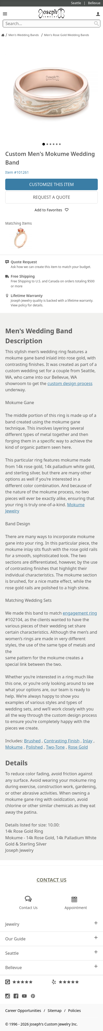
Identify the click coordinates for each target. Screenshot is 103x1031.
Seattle (51, 953)
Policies (74, 1010)
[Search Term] (51, 23)
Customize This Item (51, 184)
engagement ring (80, 613)
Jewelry (51, 924)
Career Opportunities (23, 1010)
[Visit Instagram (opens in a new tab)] (9, 996)
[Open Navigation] (5, 14)
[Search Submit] (96, 23)
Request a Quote (51, 197)
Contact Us (52, 879)
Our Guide (51, 939)
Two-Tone (55, 747)
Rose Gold (78, 747)
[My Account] (98, 14)
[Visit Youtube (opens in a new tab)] (25, 996)
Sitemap (54, 1010)
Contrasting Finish (61, 741)
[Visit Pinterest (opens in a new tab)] (34, 996)
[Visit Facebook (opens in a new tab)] (17, 996)
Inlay (88, 741)
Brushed (32, 741)
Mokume (14, 747)
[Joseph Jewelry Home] (2, 35)
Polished (34, 747)
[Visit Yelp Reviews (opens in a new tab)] (75, 982)
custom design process (70, 383)
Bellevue (51, 967)
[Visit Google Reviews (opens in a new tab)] (28, 982)
